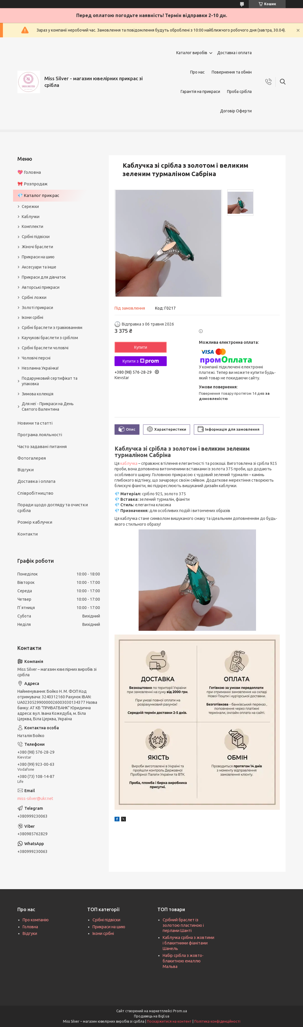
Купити (140, 347)
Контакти (27, 533)
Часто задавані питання (42, 446)
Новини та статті (34, 423)
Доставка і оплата (234, 52)
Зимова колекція (37, 394)
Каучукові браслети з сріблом (50, 337)
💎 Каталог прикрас (38, 195)
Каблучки (30, 216)
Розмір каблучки (34, 522)
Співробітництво (35, 493)
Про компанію (36, 920)
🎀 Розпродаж (32, 183)
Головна (30, 926)
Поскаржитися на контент (169, 1021)
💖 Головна (29, 172)
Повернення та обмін (232, 72)
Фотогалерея (31, 458)
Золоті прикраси (37, 307)
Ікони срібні (32, 317)
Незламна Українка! (40, 368)
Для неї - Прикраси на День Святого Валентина (48, 406)
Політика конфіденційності (217, 1021)
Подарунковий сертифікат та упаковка (49, 381)
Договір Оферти (236, 111)
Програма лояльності (39, 434)
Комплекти (32, 226)
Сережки (30, 206)
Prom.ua (180, 1011)
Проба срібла (239, 91)
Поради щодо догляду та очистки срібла (52, 507)
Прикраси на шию (38, 257)
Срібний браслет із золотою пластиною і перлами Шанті (183, 925)
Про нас (197, 72)
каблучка (128, 463)
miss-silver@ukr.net (35, 798)
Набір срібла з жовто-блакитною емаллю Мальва (183, 961)
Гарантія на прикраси (200, 91)
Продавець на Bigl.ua (151, 1016)
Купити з (140, 361)
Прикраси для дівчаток (44, 277)
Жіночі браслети (37, 246)
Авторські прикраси (40, 287)
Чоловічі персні (36, 358)
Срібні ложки (34, 297)
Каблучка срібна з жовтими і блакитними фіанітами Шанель (188, 943)
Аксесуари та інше (39, 267)
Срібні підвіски (36, 236)
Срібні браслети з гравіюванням (52, 327)
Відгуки (25, 469)
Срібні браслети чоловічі (45, 348)
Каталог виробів (191, 52)
